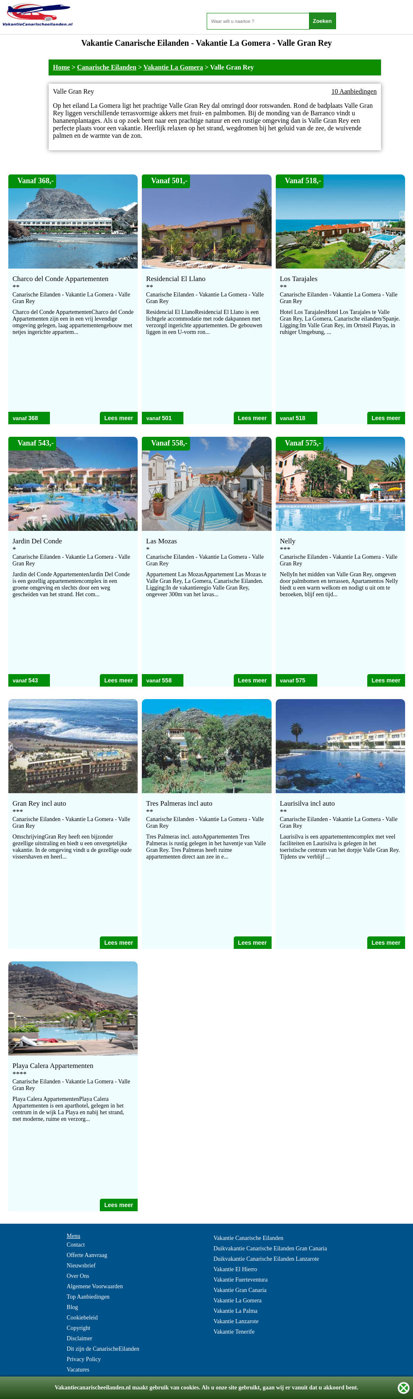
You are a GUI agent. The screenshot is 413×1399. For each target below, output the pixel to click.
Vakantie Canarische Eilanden (248, 1238)
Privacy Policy (84, 1359)
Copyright (78, 1328)
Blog (72, 1307)
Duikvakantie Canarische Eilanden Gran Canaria (270, 1248)
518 (300, 418)
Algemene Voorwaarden (95, 1286)
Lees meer (118, 418)
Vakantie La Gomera (173, 67)
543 (33, 680)
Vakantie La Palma (235, 1311)
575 (300, 680)
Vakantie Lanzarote (235, 1321)
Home (61, 67)
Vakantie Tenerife (234, 1332)
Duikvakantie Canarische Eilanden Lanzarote (266, 1259)
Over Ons (78, 1276)
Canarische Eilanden (106, 67)
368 (33, 418)
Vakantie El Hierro (235, 1269)
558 (166, 680)
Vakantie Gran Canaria (240, 1290)
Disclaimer (79, 1338)
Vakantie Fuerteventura (240, 1280)
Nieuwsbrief (81, 1265)
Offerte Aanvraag (87, 1255)
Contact (76, 1245)
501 (166, 418)
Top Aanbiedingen (88, 1297)
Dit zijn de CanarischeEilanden (103, 1349)
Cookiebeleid (82, 1317)
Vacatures (78, 1370)
